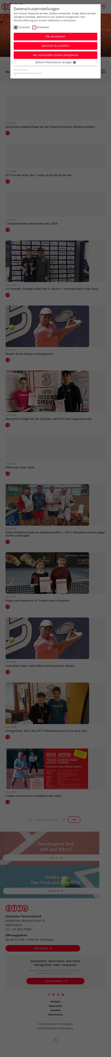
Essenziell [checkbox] (24, 27)
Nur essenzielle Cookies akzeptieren (55, 55)
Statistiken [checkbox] (43, 27)
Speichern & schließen (55, 46)
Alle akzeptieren (55, 36)
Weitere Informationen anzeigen (55, 62)
